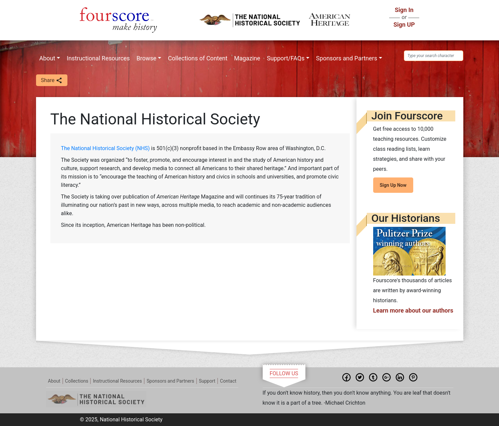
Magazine (247, 58)
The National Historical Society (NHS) (106, 148)
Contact (228, 381)
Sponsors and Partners (346, 58)
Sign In (404, 9)
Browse (147, 58)
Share (52, 80)
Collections (76, 381)
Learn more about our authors (413, 310)
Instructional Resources (98, 58)
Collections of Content (197, 58)
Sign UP (404, 24)
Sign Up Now (393, 185)
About (47, 58)
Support (207, 381)
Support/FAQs (286, 58)
